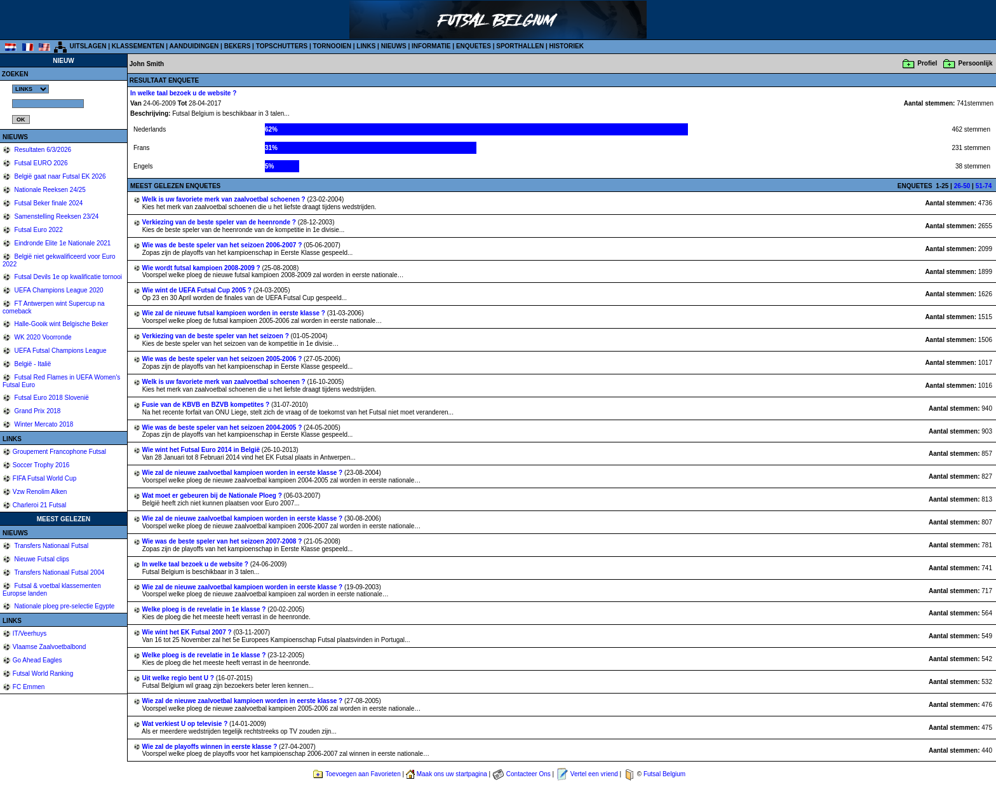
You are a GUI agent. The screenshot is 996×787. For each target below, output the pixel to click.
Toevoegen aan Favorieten (362, 773)
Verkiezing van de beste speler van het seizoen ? (216, 335)
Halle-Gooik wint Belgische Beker (61, 323)
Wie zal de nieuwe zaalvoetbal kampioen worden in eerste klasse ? (243, 472)
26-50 (962, 185)
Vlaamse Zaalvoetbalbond (49, 646)
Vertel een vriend (594, 773)
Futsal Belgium (664, 773)
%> (30, 89)
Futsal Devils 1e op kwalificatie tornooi (67, 276)
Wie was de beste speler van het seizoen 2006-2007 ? (223, 245)
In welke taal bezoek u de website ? (196, 564)
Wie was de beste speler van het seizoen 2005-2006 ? (223, 358)
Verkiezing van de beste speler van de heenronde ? (220, 222)
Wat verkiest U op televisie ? (185, 723)
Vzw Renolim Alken (40, 491)
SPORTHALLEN (520, 46)
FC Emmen (29, 686)
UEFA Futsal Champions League (60, 350)
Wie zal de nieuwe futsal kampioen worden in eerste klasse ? (234, 313)
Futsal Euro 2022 (38, 229)
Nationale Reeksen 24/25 (49, 189)
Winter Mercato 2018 (43, 424)
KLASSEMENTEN (138, 46)
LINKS (365, 46)
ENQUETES (473, 46)
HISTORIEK (566, 46)
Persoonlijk (976, 63)
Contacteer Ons (528, 773)
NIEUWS (394, 46)
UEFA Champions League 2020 (58, 290)
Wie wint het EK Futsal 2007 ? (188, 632)
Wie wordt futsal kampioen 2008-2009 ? (202, 267)
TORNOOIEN (332, 46)
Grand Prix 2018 (37, 410)
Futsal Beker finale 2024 (48, 203)
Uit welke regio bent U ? (179, 677)
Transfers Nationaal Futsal (51, 545)
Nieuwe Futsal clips (41, 559)
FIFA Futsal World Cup (44, 478)
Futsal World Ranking (43, 673)
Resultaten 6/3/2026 (42, 149)
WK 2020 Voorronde (42, 337)
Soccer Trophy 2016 (41, 465)
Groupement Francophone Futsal (59, 451)
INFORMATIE (431, 46)
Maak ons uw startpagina (452, 773)
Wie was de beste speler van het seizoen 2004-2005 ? (223, 427)
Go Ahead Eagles (37, 660)
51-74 (984, 185)
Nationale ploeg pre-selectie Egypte (64, 606)
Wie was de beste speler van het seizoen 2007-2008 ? (223, 541)
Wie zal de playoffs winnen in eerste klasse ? (210, 746)
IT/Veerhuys (29, 633)
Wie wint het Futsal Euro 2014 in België (202, 449)
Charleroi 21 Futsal (39, 505)
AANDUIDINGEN (194, 46)
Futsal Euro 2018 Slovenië (51, 397)
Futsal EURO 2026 (40, 163)
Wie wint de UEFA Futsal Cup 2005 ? (197, 290)
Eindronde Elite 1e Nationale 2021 (62, 243)
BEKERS (237, 46)
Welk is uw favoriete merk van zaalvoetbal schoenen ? (224, 199)
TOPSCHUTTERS (282, 46)
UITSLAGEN (88, 46)
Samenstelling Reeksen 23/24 (56, 216)
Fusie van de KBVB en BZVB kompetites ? (206, 404)
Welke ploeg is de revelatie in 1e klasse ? (205, 609)
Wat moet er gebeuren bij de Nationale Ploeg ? (213, 495)
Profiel (927, 63)
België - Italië (32, 363)
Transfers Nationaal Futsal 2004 (59, 572)
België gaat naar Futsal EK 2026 (59, 176)
